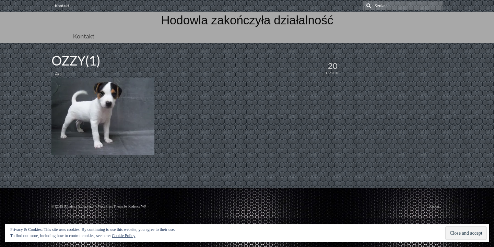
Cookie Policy (123, 235)
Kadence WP (137, 206)
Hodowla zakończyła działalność (247, 20)
